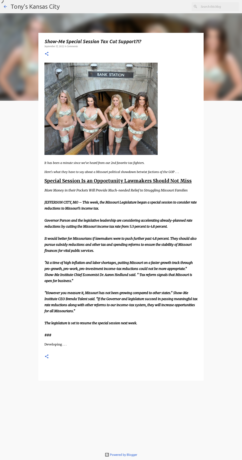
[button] (46, 54)
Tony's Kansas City (35, 6)
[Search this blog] (219, 6)
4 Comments (71, 46)
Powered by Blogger (121, 454)
